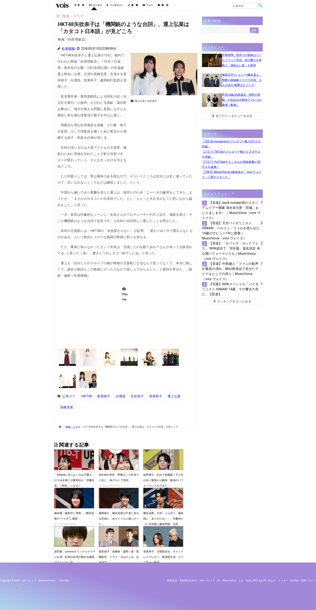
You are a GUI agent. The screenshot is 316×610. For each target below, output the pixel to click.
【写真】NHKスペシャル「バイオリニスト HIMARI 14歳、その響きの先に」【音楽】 (230, 289)
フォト (148, 5)
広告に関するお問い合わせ (261, 580)
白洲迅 (121, 396)
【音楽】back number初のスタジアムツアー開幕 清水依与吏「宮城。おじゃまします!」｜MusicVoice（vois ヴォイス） (231, 210)
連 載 (133, 5)
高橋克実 (66, 407)
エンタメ (95, 5)
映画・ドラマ (73, 426)
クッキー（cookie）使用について (297, 580)
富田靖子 (103, 396)
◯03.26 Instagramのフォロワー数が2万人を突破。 (231, 144)
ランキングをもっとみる (232, 301)
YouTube (64, 580)
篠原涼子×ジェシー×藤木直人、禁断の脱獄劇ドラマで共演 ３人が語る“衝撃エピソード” (242, 79)
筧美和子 (155, 396)
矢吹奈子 (137, 396)
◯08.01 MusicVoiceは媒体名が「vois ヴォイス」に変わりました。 (231, 174)
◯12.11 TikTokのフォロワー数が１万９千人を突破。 (231, 154)
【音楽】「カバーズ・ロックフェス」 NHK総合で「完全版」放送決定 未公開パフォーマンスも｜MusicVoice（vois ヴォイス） (231, 251)
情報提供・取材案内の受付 (182, 580)
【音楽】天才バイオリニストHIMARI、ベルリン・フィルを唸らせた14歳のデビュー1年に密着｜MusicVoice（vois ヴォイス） (231, 230)
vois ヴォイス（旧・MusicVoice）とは (221, 580)
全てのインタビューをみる (232, 116)
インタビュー (115, 5)
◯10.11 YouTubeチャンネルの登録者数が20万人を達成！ (231, 164)
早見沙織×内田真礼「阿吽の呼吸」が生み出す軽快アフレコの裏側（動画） (242, 99)
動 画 (163, 5)
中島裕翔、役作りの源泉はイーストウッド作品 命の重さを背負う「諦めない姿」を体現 (242, 60)
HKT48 (87, 396)
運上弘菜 (174, 396)
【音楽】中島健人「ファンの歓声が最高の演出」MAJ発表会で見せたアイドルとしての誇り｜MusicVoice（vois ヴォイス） (230, 271)
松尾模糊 (68, 48)
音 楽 (79, 5)
